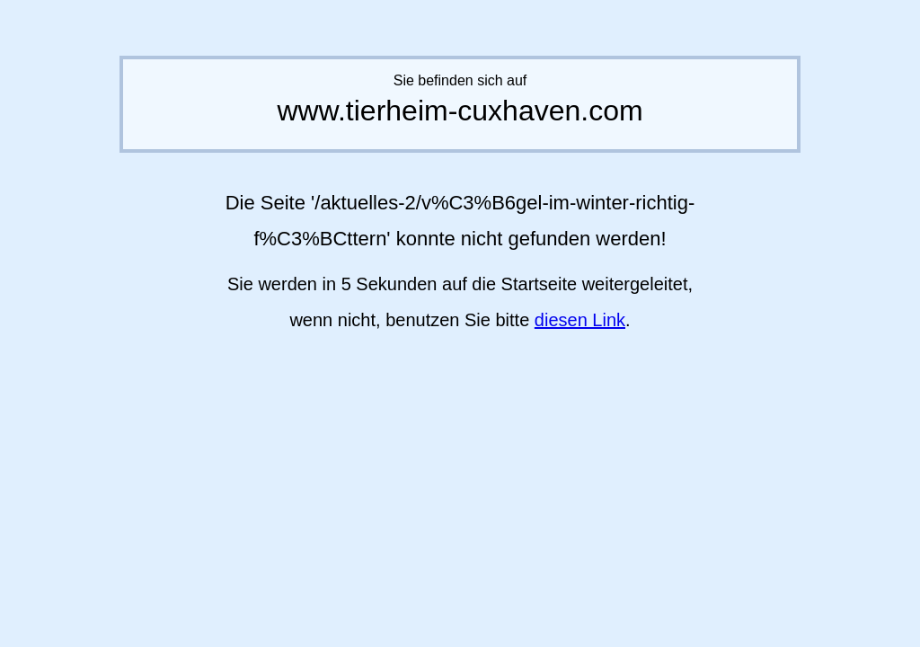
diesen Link (580, 320)
